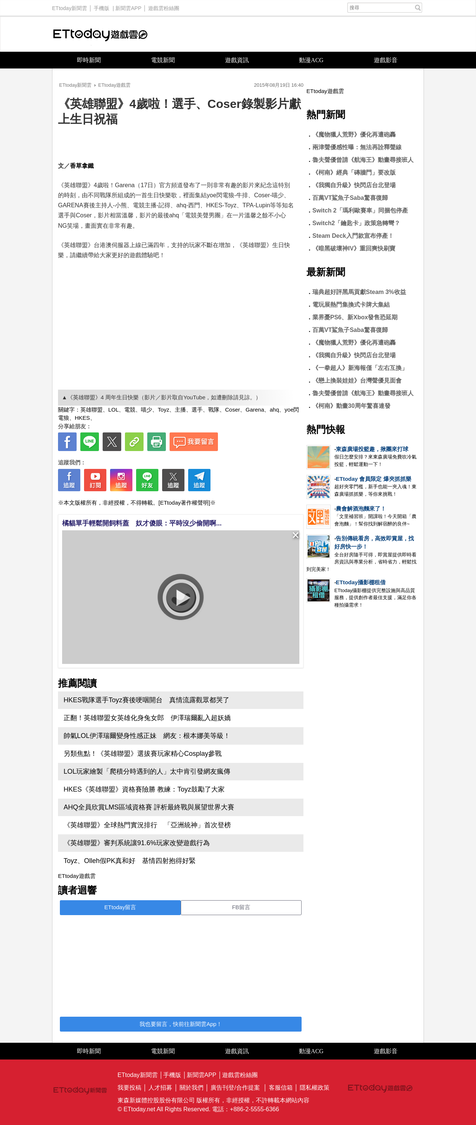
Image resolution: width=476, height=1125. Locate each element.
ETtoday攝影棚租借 (361, 582)
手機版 (101, 6)
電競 (129, 409)
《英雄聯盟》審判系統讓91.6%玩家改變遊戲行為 (137, 843)
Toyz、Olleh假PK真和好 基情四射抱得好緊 (130, 860)
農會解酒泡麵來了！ (361, 508)
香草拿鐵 (82, 166)
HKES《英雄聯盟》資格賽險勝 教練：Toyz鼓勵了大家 (144, 789)
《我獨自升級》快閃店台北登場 (354, 185)
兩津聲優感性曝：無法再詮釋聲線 (357, 147)
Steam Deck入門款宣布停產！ (353, 236)
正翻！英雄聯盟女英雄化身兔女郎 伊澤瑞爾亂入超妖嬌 (147, 718)
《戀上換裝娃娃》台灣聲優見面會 (357, 380)
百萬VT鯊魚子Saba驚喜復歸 (350, 198)
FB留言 (241, 907)
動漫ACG (311, 60)
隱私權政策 (314, 1087)
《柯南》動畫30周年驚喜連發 (351, 406)
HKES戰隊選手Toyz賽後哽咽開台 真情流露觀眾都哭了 (146, 700)
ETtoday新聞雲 (69, 6)
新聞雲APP (128, 6)
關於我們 (191, 1087)
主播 (180, 409)
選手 (197, 409)
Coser (232, 409)
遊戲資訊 (237, 60)
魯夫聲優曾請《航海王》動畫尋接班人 (363, 160)
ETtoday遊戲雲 (100, 34)
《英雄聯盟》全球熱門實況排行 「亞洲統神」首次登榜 (147, 825)
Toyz (163, 409)
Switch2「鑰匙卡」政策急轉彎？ (356, 223)
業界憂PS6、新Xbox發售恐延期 (355, 317)
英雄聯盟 (91, 409)
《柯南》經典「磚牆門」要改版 (354, 172)
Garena (254, 409)
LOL (113, 409)
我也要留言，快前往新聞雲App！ (180, 1024)
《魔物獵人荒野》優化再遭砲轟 (354, 134)
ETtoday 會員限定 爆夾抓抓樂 (373, 479)
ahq (274, 409)
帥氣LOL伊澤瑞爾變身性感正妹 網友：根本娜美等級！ (147, 735)
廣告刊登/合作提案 (235, 1087)
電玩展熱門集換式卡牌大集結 (351, 304)
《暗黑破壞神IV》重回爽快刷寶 (353, 248)
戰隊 (213, 409)
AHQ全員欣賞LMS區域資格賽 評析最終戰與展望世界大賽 (149, 807)
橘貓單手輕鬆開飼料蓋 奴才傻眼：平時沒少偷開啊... (142, 523)
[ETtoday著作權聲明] (184, 502)
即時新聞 (89, 60)
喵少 (146, 409)
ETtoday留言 (120, 907)
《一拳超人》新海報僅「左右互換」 (360, 368)
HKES (82, 418)
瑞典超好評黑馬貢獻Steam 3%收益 (359, 292)
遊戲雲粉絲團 (163, 6)
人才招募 (160, 1087)
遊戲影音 (386, 60)
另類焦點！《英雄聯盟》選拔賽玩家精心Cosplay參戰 (143, 753)
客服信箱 (281, 1087)
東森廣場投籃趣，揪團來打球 (372, 449)
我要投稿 (129, 1087)
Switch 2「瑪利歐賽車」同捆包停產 (360, 210)
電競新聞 (163, 60)
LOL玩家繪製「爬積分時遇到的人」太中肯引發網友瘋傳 (147, 771)
